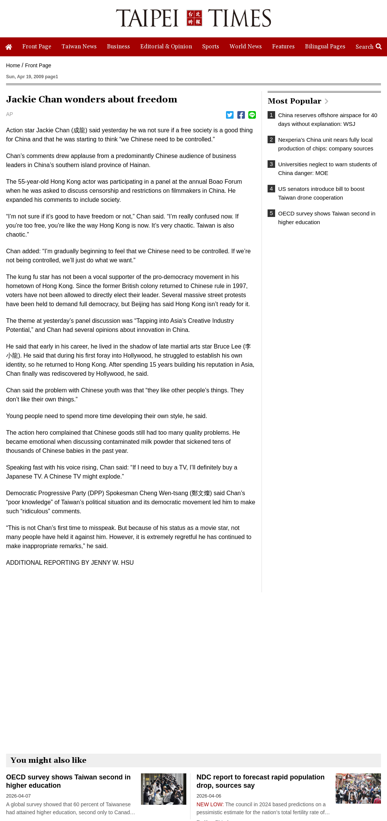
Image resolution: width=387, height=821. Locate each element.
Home (13, 65)
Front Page (38, 65)
